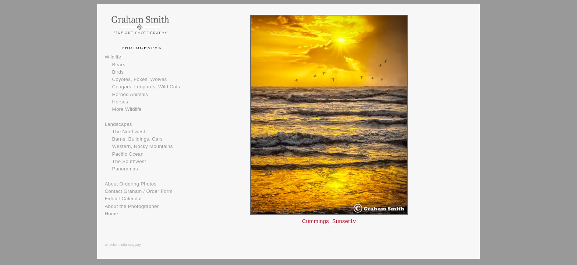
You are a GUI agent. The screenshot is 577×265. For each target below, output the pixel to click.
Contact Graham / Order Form (138, 191)
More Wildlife (127, 109)
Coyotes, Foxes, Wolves (139, 79)
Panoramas (125, 169)
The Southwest (129, 161)
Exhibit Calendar (123, 198)
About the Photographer (132, 206)
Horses (120, 102)
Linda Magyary (129, 245)
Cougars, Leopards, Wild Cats (146, 86)
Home (111, 213)
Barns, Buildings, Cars (137, 139)
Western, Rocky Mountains (142, 146)
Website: (111, 245)
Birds (118, 72)
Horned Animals (130, 94)
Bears (118, 64)
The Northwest (128, 131)
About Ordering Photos (130, 184)
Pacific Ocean (128, 154)
